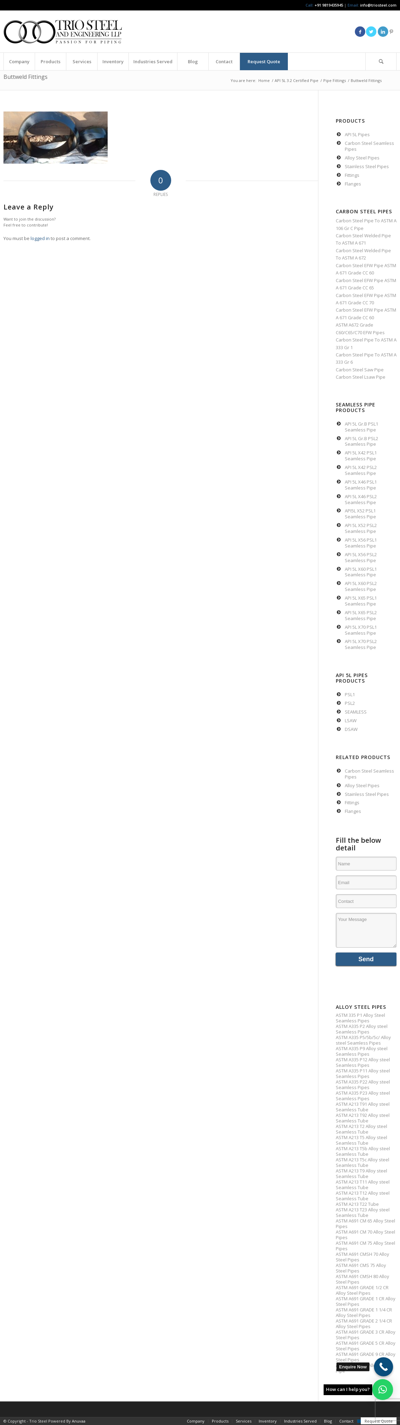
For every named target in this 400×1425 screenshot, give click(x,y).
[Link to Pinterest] (391, 31)
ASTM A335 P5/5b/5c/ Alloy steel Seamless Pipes (363, 1040)
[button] (382, 1389)
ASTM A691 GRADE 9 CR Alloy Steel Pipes (365, 1357)
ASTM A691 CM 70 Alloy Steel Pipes (365, 1235)
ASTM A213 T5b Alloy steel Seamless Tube (363, 1151)
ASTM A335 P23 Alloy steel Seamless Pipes (363, 1096)
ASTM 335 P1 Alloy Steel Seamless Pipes (360, 1018)
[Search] (381, 61)
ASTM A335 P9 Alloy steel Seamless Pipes (362, 1051)
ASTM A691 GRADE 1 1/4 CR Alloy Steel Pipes (364, 1312)
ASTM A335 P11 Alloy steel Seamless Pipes (363, 1073)
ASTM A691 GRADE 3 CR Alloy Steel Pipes (365, 1335)
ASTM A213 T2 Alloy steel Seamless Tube (361, 1129)
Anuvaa (78, 1421)
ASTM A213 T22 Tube (357, 1204)
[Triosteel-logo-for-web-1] (62, 31)
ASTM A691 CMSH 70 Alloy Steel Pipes (362, 1257)
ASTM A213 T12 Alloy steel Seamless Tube (363, 1196)
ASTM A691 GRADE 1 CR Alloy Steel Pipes (365, 1301)
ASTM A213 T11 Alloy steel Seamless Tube (363, 1185)
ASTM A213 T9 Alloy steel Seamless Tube (361, 1173)
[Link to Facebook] (360, 31)
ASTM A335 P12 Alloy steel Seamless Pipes (363, 1062)
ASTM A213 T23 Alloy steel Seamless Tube (363, 1212)
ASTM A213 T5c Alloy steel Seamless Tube (362, 1162)
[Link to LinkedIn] (383, 31)
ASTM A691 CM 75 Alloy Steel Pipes (365, 1246)
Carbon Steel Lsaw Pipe (360, 377)
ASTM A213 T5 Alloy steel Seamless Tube (361, 1140)
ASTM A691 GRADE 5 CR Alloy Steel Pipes (365, 1346)
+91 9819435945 (329, 5)
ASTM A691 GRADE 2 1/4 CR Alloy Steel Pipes (364, 1323)
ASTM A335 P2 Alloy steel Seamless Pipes (362, 1029)
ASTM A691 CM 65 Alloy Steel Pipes (365, 1223)
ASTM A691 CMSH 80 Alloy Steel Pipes (362, 1279)
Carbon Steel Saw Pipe (360, 369)
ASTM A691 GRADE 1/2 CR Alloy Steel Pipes (362, 1290)
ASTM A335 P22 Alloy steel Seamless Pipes (363, 1084)
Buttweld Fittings (25, 77)
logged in (40, 238)
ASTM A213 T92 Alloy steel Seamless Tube (363, 1118)
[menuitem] (19, 61)
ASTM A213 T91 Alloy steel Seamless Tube (363, 1107)
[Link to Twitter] (371, 31)
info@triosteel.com (378, 5)
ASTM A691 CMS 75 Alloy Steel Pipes (361, 1268)
